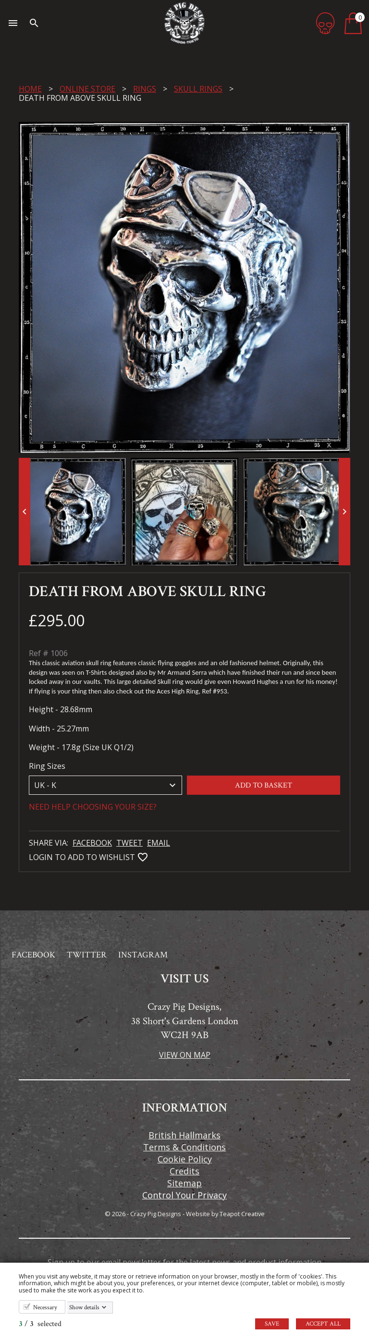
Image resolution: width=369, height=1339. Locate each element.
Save (272, 1324)
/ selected (40, 1324)
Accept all (323, 1324)
